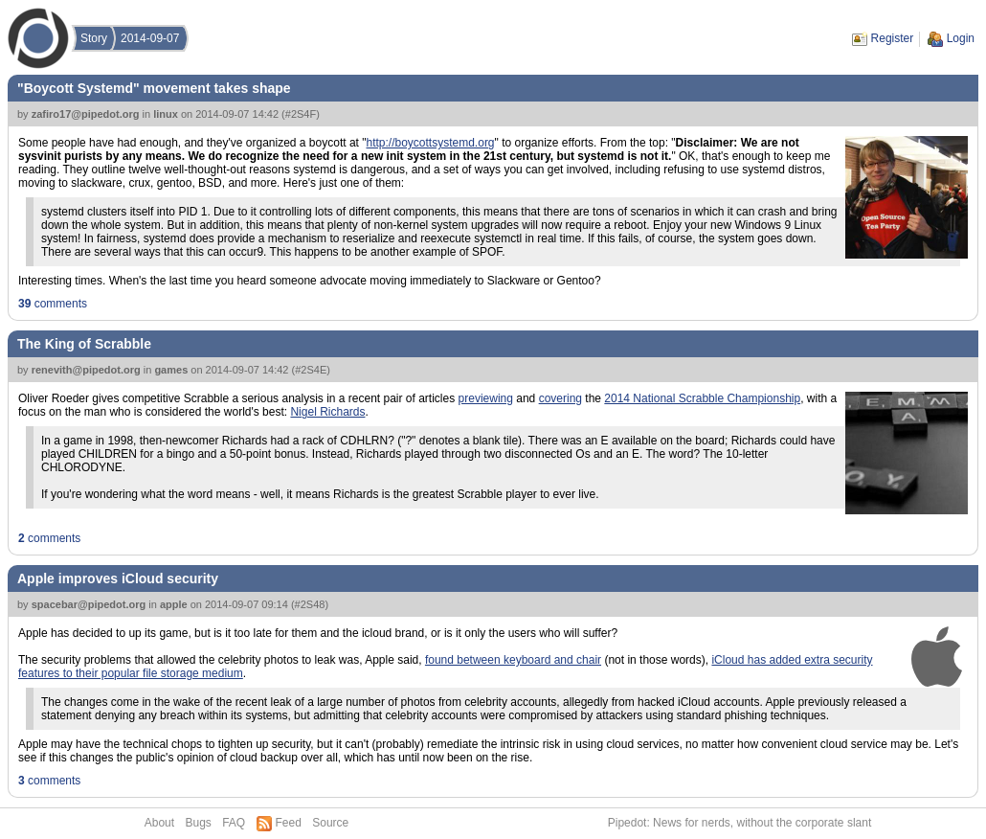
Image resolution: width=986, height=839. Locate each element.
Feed (289, 822)
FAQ (233, 822)
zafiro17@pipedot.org (86, 114)
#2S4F (300, 114)
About (159, 822)
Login (961, 38)
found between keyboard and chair (513, 660)
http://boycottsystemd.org (430, 142)
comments (52, 303)
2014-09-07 (150, 38)
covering (560, 398)
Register (892, 38)
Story (93, 38)
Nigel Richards (327, 412)
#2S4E (310, 369)
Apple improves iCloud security (117, 578)
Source (330, 822)
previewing (486, 398)
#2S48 (310, 604)
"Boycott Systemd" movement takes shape (154, 88)
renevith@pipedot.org (86, 369)
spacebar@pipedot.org (89, 604)
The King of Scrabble (84, 343)
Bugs (198, 822)
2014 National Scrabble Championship (702, 398)
